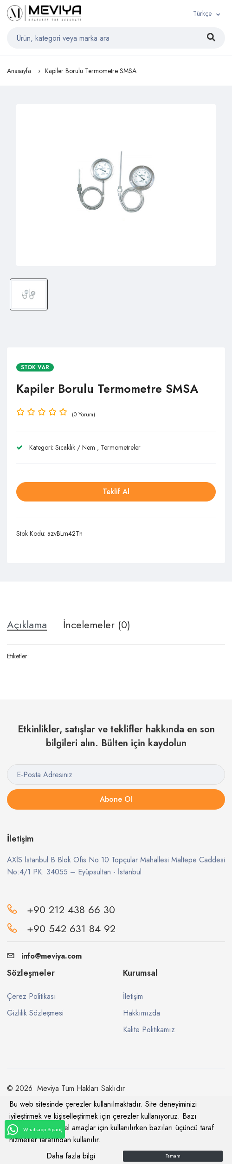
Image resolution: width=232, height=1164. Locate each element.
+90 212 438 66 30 (71, 909)
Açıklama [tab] (27, 625)
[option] (116, 185)
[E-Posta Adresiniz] (116, 774)
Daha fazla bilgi (70, 1156)
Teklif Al (116, 491)
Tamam (173, 1155)
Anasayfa (19, 70)
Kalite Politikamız (149, 1029)
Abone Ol (116, 799)
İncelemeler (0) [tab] (96, 625)
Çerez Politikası (31, 996)
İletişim (133, 996)
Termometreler (121, 447)
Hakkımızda (141, 1013)
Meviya (48, 1088)
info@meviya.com (44, 956)
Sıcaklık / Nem (75, 447)
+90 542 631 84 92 (71, 928)
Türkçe (202, 13)
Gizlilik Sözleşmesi (35, 1013)
